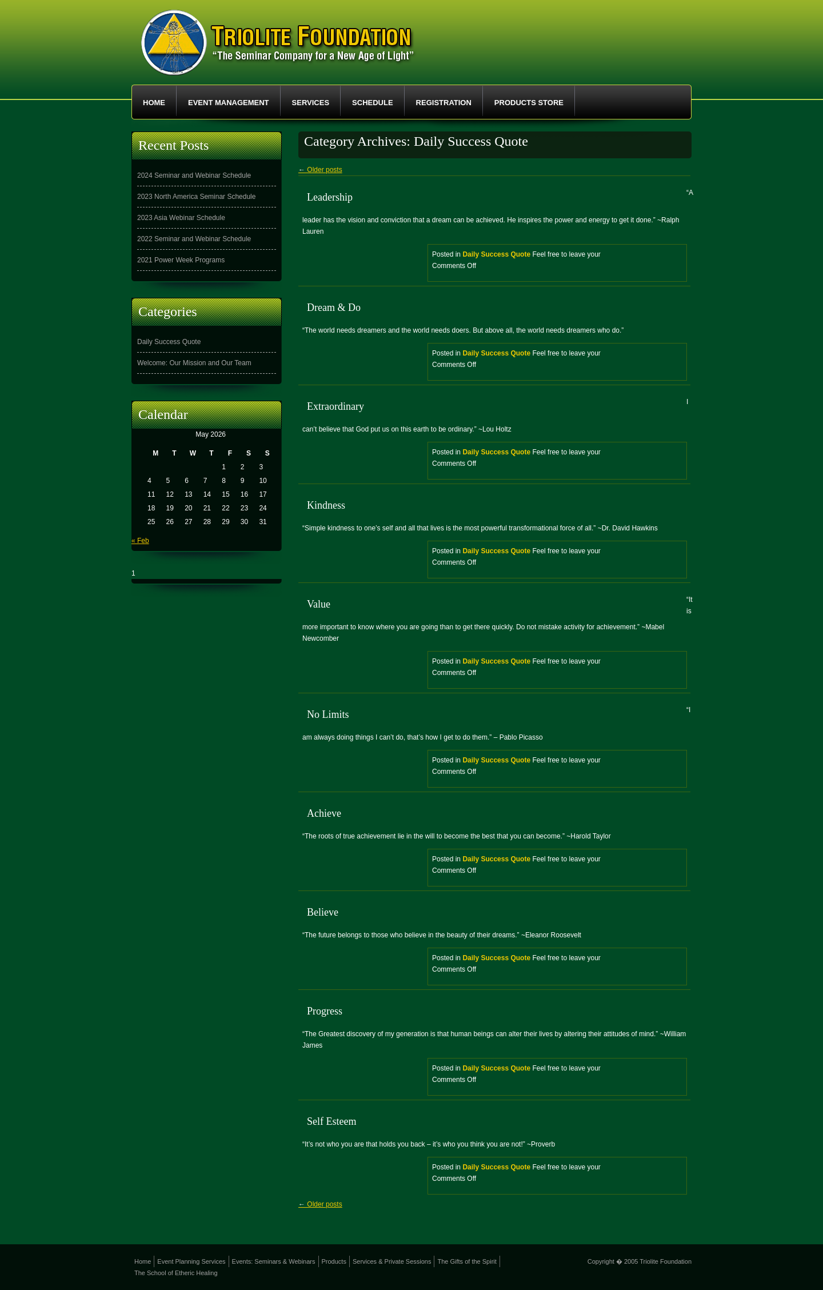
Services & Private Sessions (392, 1261)
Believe (322, 912)
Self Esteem (331, 1121)
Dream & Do (334, 307)
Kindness (326, 505)
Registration (444, 102)
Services (311, 102)
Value (318, 604)
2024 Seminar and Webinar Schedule (194, 175)
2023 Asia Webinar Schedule (181, 218)
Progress (324, 1011)
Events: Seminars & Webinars (273, 1261)
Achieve (324, 813)
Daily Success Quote (496, 254)
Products (334, 1261)
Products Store (529, 102)
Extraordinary (335, 406)
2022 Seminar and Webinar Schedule (194, 239)
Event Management (228, 102)
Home (154, 102)
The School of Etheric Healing (176, 1272)
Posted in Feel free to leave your (559, 263)
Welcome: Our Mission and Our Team (194, 363)
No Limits (328, 714)
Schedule (372, 102)
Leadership (330, 197)
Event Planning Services (191, 1261)
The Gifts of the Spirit (466, 1261)
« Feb (140, 541)
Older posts (320, 170)
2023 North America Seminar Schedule (196, 197)
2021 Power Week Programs (181, 260)
